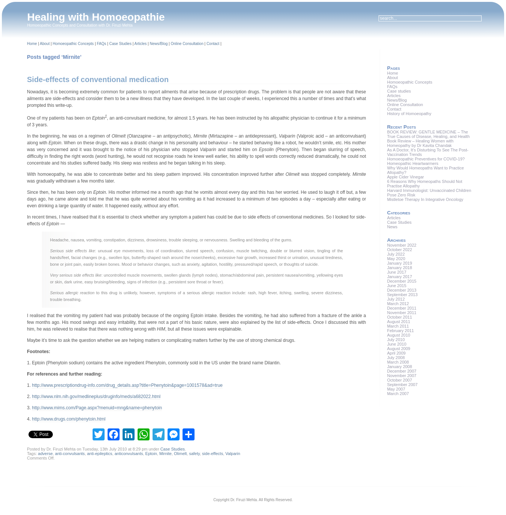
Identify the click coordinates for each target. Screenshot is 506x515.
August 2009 (398, 348)
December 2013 (401, 290)
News (392, 227)
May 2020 (396, 258)
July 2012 (396, 299)
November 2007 (401, 375)
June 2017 (396, 272)
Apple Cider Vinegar (405, 177)
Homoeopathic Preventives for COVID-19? (426, 159)
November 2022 (401, 245)
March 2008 (398, 362)
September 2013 (402, 294)
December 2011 (401, 308)
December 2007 (401, 371)
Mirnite (165, 453)
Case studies (399, 91)
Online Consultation (187, 44)
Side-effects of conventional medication (98, 79)
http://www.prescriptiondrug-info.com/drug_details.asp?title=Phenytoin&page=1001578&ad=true (127, 385)
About (44, 44)
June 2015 (396, 285)
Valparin (232, 453)
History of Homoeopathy (409, 113)
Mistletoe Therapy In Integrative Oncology (425, 199)
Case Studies (120, 44)
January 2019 (399, 263)
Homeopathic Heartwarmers (413, 163)
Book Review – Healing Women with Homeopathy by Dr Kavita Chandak (420, 143)
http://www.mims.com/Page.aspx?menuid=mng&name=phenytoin (97, 407)
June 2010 (396, 344)
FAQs (101, 44)
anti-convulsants (70, 453)
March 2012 (398, 303)
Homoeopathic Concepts (73, 44)
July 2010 (396, 339)
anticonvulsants (129, 453)
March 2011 (398, 326)
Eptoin (151, 453)
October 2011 (399, 317)
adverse (45, 453)
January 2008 (399, 366)
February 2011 (400, 330)
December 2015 (401, 281)
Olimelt (180, 453)
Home (32, 44)
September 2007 (402, 384)
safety (194, 453)
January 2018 (399, 267)
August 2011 (398, 321)
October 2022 (399, 249)
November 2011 (401, 312)
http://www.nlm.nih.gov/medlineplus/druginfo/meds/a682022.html (96, 396)
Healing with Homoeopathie (96, 17)
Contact (213, 44)
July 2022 (396, 254)
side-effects (212, 453)
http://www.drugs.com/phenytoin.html (68, 419)
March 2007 (398, 393)
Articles (141, 44)
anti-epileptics (99, 453)
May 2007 (396, 389)
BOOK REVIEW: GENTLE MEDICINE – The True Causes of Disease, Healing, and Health (428, 134)
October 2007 (399, 380)
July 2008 (396, 357)
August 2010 (398, 335)
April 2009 (396, 353)
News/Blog (159, 44)
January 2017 (399, 276)
